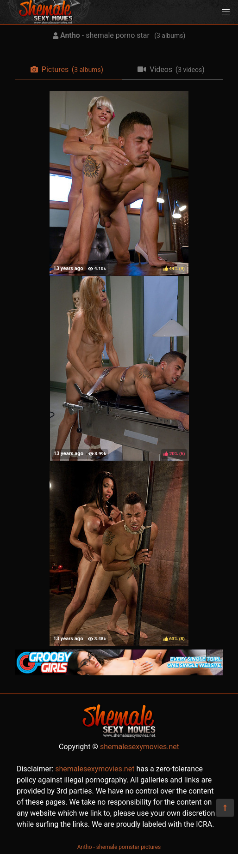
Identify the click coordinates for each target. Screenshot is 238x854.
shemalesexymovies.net (139, 746)
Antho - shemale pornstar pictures (119, 847)
